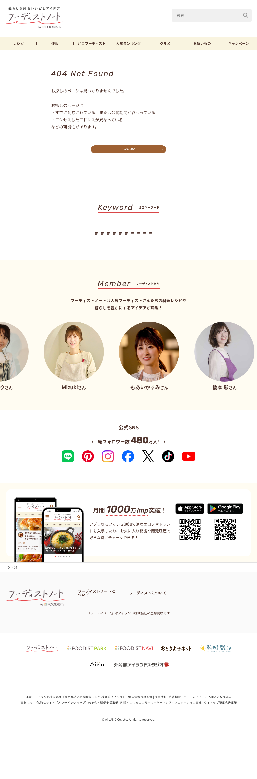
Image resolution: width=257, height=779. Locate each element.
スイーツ (155, 235)
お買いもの (202, 43)
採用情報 (161, 724)
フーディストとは (181, 619)
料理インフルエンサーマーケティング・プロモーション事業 (161, 729)
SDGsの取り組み (220, 724)
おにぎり (200, 235)
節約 (135, 235)
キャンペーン (238, 43)
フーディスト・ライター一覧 (99, 619)
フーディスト (92, 43)
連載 (54, 43)
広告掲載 (175, 724)
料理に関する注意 (91, 625)
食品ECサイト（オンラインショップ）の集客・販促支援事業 (77, 729)
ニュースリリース (195, 724)
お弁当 (177, 235)
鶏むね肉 (198, 24)
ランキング (128, 43)
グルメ (165, 43)
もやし (244, 24)
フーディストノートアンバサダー (102, 612)
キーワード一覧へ (128, 251)
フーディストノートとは (95, 606)
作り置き (224, 235)
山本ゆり (173, 24)
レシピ (18, 43)
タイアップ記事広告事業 (220, 729)
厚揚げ (222, 24)
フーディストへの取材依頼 (217, 619)
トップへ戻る (128, 151)
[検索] (246, 12)
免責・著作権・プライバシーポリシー (105, 631)
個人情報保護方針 (140, 724)
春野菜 (150, 24)
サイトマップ (117, 625)
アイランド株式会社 (48, 724)
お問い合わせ (133, 619)
